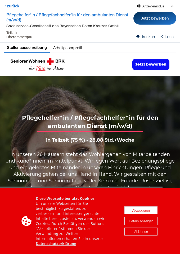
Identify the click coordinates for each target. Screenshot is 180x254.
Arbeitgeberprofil (67, 47)
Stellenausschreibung (27, 47)
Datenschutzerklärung (56, 244)
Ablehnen (141, 232)
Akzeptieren (141, 211)
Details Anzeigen (141, 221)
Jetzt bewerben (155, 18)
